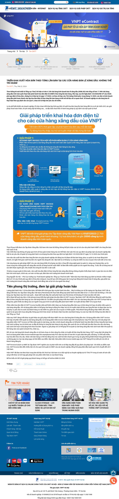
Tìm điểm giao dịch (67, 432)
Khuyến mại (65, 429)
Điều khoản (80, 473)
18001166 (106, 3)
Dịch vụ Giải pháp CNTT (80, 8)
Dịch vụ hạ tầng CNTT (58, 8)
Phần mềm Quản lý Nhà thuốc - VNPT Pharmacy (100, 68)
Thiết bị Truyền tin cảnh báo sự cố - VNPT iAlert (46, 68)
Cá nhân (8, 2)
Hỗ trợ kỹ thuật (39, 429)
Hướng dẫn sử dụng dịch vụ (43, 425)
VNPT (18, 364)
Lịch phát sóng (39, 439)
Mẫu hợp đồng (79, 2)
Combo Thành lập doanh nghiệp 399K (19, 68)
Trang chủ (11, 51)
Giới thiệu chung (12, 422)
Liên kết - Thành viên (14, 425)
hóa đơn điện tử (40, 364)
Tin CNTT (32, 51)
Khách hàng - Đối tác (14, 429)
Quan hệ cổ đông (12, 432)
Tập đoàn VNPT (12, 436)
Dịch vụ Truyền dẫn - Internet (32, 8)
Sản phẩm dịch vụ (67, 425)
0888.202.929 (18, 2)
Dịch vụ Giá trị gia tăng (103, 8)
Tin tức (22, 51)
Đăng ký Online (66, 422)
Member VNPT (39, 422)
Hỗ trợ (67, 473)
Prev (7, 64)
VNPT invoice (28, 364)
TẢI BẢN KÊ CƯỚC (92, 2)
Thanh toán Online (40, 432)
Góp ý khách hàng (40, 436)
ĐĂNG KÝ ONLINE (30, 2)
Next (111, 64)
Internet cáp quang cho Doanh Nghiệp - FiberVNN (73, 68)
